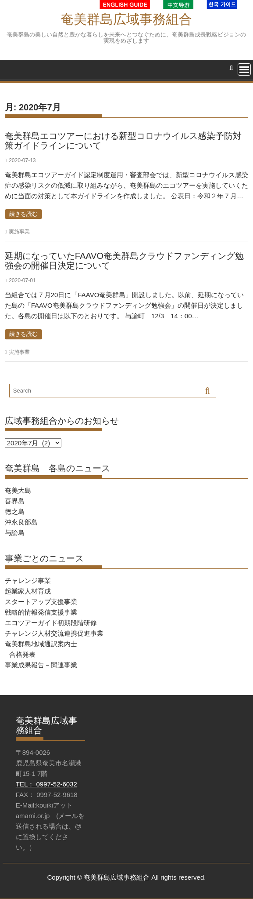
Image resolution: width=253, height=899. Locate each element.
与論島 (15, 532)
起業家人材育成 (28, 591)
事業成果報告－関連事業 (41, 665)
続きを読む (23, 214)
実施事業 (19, 232)
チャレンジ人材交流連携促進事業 (54, 633)
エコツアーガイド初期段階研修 (51, 622)
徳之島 (15, 511)
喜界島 (15, 501)
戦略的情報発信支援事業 (41, 612)
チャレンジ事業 (28, 580)
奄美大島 (18, 490)
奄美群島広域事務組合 (126, 19)
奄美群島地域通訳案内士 (41, 644)
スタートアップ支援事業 (41, 601)
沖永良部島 (21, 522)
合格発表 (22, 654)
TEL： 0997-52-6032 (46, 784)
